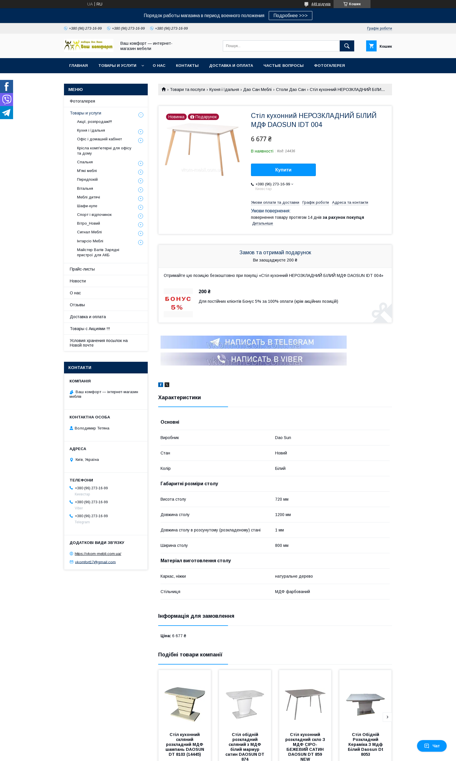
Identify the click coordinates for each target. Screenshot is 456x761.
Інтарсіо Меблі (90, 241)
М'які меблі (87, 171)
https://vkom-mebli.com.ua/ (98, 553)
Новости (78, 281)
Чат (432, 746)
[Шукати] (347, 45)
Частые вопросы (283, 65)
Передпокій (87, 179)
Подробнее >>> (290, 15)
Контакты (187, 65)
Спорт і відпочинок (94, 214)
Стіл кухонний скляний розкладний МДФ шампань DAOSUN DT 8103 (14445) (185, 744)
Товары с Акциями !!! (90, 328)
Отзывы (77, 304)
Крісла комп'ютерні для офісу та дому (104, 150)
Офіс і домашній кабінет (99, 139)
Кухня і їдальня (224, 89)
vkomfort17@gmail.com (95, 562)
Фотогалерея (329, 65)
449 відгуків (321, 4)
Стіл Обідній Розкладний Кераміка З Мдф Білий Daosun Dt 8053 (366, 744)
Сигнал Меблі (89, 232)
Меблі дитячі (88, 197)
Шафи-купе (87, 206)
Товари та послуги (187, 89)
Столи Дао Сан (291, 89)
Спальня (85, 162)
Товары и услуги (117, 65)
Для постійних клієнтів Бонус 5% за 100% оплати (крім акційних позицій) (268, 301)
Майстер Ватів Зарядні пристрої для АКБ (98, 252)
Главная (78, 65)
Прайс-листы (82, 269)
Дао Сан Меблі (257, 89)
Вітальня (85, 188)
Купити (283, 169)
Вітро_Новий (88, 223)
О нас (159, 65)
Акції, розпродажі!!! (94, 121)
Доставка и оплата (231, 65)
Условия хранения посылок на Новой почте (99, 343)
